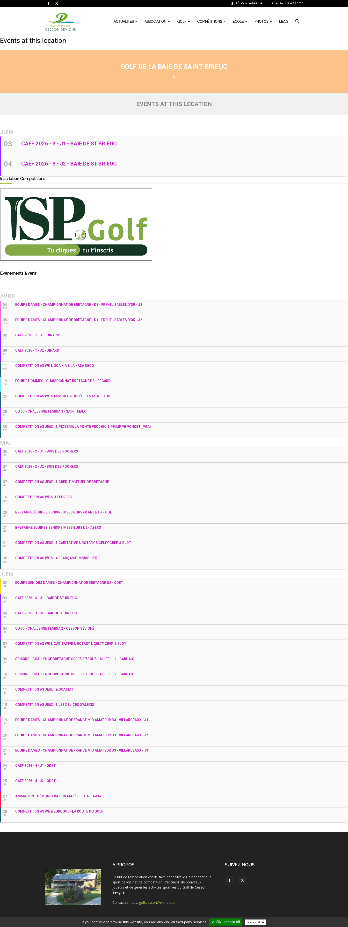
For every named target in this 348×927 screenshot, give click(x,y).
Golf (183, 21)
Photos (263, 21)
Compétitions (211, 21)
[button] (297, 22)
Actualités (126, 21)
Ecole (240, 21)
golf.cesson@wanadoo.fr (158, 902)
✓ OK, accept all (226, 922)
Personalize (255, 922)
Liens (283, 21)
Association (157, 21)
